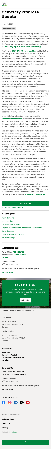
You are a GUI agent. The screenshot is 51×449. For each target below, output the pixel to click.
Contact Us (6, 423)
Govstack (13, 432)
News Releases (8, 28)
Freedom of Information (13, 357)
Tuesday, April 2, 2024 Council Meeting (23, 46)
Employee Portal (9, 355)
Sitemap (6, 352)
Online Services (8, 419)
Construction (7, 221)
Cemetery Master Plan (12, 118)
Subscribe (25, 203)
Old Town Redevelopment (13, 234)
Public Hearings (8, 237)
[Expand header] (47, 4)
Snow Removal (8, 218)
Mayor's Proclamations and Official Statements (22, 227)
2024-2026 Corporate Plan (24, 51)
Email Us (5, 360)
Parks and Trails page (35, 194)
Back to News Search (14, 207)
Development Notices (11, 224)
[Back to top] (25, 442)
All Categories (8, 213)
